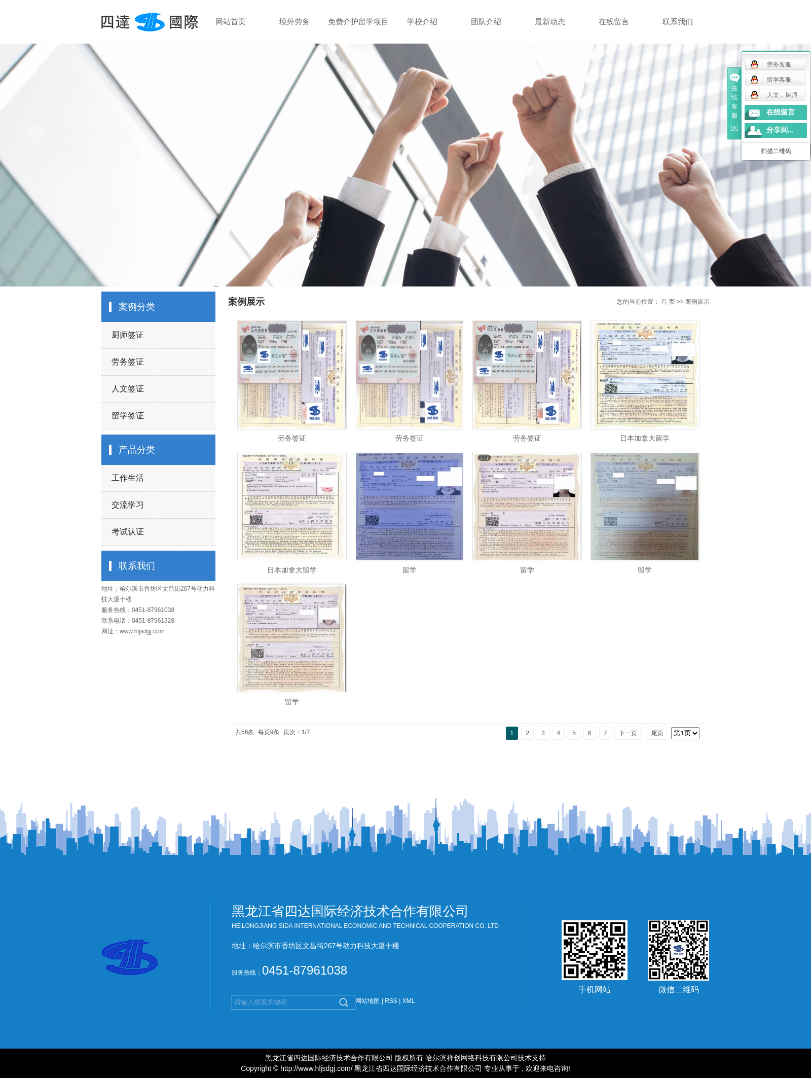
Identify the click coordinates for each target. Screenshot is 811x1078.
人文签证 (128, 388)
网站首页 (230, 21)
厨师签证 (128, 335)
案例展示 (697, 301)
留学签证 (128, 415)
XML (408, 1000)
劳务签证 (128, 361)
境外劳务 (294, 21)
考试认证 (128, 531)
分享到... (779, 130)
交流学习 (128, 504)
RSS (391, 1000)
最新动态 (550, 21)
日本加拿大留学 (645, 438)
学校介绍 (422, 21)
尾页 (657, 733)
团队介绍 (486, 21)
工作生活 (128, 478)
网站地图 (368, 1000)
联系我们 (677, 21)
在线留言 (614, 21)
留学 (409, 570)
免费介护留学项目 (358, 21)
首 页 (668, 301)
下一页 (628, 733)
